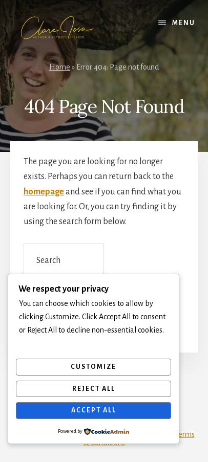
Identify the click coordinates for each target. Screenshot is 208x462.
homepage (44, 191)
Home (59, 67)
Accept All (93, 410)
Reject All (93, 388)
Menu (183, 23)
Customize (93, 366)
